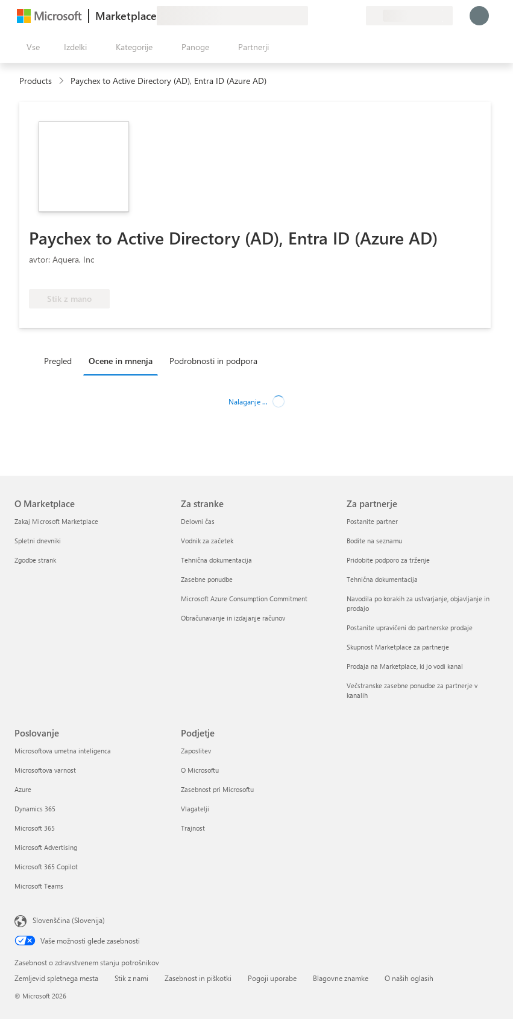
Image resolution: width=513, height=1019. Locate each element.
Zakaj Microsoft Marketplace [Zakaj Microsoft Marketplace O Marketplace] (56, 521)
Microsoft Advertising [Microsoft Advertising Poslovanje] (45, 847)
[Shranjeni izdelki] (342, 15)
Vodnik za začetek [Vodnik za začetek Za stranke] (207, 540)
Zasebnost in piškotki (198, 978)
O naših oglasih (409, 978)
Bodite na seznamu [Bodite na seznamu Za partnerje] (374, 540)
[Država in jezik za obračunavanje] (409, 15)
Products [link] (35, 80)
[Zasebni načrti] (356, 15)
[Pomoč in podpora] (327, 15)
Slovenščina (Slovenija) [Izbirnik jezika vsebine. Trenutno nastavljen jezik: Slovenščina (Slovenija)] (69, 920)
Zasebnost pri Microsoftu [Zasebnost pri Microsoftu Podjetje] (217, 789)
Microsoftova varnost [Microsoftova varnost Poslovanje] (45, 770)
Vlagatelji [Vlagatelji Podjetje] (195, 808)
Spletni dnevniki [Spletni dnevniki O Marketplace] (37, 540)
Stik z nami (131, 978)
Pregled (58, 360)
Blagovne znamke (340, 978)
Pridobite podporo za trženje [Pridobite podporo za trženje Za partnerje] (388, 559)
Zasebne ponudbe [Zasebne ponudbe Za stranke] (207, 579)
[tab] (61, 360)
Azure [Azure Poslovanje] (22, 789)
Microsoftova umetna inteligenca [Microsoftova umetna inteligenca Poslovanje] (62, 750)
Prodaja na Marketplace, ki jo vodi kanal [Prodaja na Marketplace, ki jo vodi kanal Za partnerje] (405, 666)
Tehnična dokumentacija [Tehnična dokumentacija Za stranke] (216, 559)
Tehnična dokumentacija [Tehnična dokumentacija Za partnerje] (382, 579)
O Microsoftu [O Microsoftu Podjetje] (200, 770)
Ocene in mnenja (121, 360)
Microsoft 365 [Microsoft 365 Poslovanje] (34, 827)
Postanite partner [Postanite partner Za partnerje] (372, 521)
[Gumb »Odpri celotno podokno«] (31, 47)
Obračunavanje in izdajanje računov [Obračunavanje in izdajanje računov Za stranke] (233, 617)
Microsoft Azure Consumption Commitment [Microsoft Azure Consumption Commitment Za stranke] (244, 598)
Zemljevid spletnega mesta (56, 978)
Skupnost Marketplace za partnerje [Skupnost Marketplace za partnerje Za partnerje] (398, 646)
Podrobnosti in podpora (213, 360)
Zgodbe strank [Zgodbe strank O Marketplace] (35, 559)
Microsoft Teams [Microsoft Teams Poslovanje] (38, 885)
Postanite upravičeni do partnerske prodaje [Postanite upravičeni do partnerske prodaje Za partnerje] (410, 627)
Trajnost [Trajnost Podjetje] (193, 827)
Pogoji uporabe (272, 978)
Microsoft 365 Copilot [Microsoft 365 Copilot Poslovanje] (46, 866)
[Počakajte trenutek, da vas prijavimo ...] (479, 15)
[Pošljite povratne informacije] (313, 15)
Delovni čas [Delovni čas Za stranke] (198, 521)
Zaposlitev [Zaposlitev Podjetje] (196, 750)
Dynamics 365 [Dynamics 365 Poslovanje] (34, 808)
